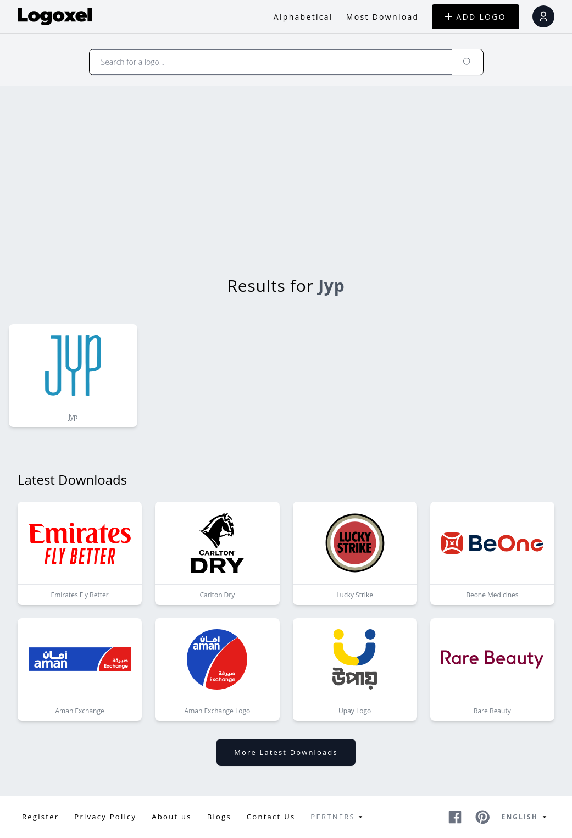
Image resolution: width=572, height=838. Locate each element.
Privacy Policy (105, 817)
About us (171, 817)
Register (40, 817)
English (526, 817)
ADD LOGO (475, 17)
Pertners (338, 817)
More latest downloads (285, 752)
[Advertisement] (286, 169)
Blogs (219, 817)
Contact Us (271, 817)
